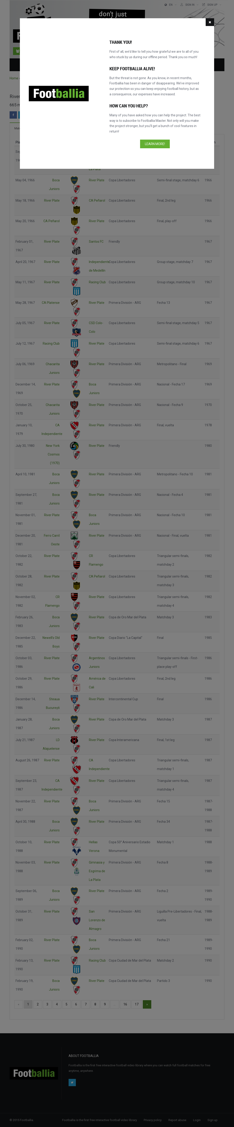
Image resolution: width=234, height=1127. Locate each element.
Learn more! (155, 144)
